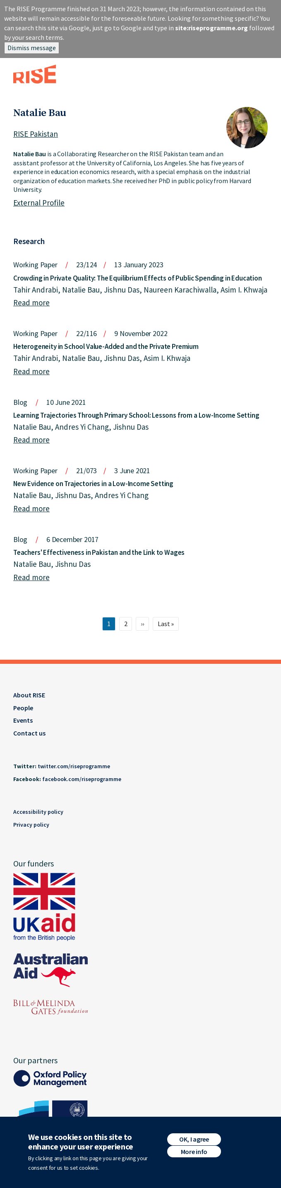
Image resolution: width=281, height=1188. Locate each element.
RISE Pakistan (35, 134)
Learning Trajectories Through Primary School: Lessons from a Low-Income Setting (136, 415)
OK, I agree (194, 1142)
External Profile (39, 203)
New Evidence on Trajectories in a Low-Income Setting (93, 483)
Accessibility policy (38, 811)
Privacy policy (31, 824)
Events (23, 720)
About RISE (29, 695)
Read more (31, 302)
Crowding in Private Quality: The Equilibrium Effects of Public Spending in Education (137, 278)
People (23, 708)
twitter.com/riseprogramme (74, 766)
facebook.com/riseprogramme (81, 779)
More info (194, 1154)
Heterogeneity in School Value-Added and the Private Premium (106, 346)
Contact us (29, 733)
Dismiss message (31, 48)
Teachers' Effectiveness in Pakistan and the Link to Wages (99, 552)
